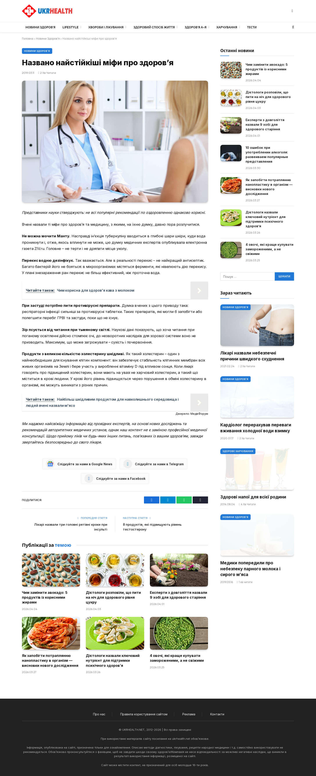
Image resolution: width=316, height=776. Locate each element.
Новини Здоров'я (48, 38)
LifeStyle (71, 27)
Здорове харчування (238, 451)
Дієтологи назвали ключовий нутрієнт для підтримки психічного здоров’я (113, 660)
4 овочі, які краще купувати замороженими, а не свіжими (177, 658)
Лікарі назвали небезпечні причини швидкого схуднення (252, 356)
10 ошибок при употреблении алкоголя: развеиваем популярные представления (267, 154)
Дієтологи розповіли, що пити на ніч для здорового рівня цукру (113, 597)
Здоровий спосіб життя (154, 27)
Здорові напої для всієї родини (253, 497)
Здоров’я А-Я (195, 27)
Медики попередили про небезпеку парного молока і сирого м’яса (250, 568)
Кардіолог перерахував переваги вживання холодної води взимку (255, 427)
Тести (252, 27)
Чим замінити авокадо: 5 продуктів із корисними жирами (44, 597)
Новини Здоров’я (40, 27)
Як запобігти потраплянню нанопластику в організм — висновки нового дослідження (50, 660)
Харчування (226, 27)
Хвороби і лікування (106, 27)
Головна (27, 38)
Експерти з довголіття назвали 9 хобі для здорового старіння (178, 595)
